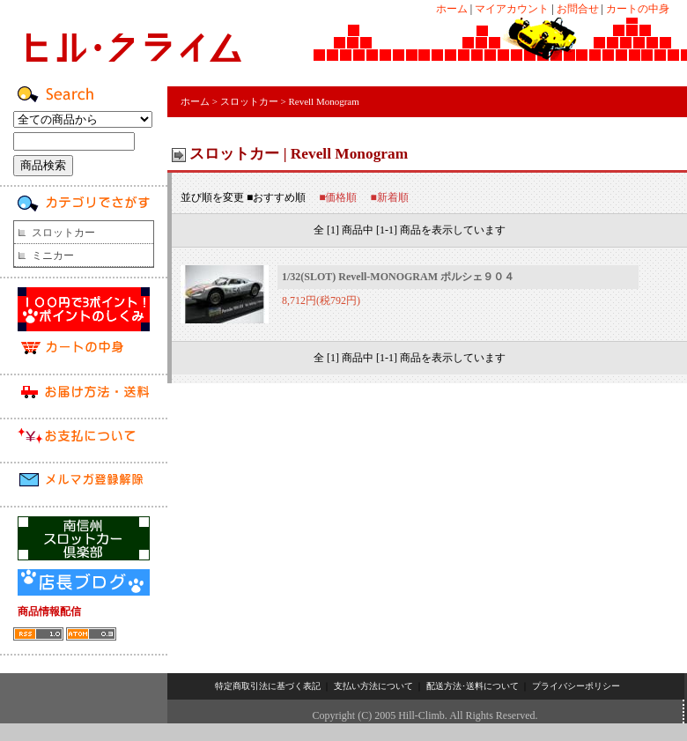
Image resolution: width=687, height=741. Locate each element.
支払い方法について (373, 686)
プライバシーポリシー (576, 686)
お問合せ (578, 9)
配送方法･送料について (472, 686)
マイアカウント (512, 9)
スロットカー (63, 232)
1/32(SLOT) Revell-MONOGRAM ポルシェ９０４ (398, 276)
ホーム (452, 9)
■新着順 (390, 197)
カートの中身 (637, 9)
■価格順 (338, 197)
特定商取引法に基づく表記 (268, 686)
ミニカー (53, 255)
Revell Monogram (323, 101)
